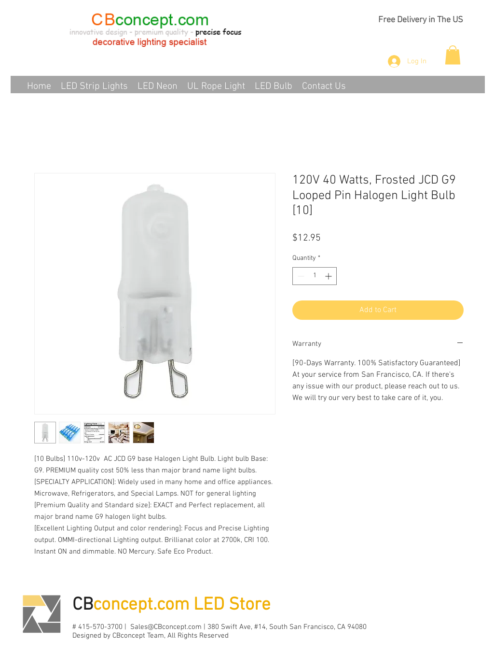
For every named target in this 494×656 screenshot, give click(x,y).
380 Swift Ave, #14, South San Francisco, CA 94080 (287, 627)
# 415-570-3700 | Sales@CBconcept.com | (139, 627)
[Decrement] (300, 276)
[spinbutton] (314, 276)
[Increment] (329, 276)
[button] (453, 54)
